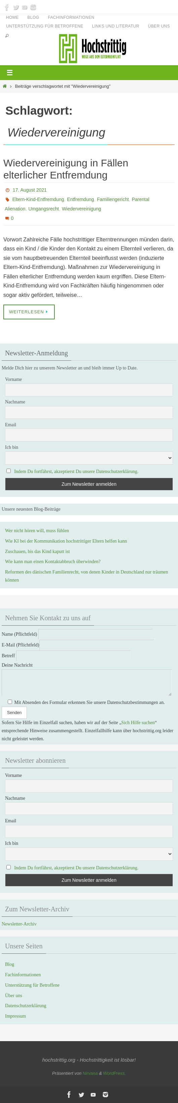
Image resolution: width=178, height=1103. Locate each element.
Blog (33, 17)
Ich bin (11, 447)
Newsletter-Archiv (19, 924)
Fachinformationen (71, 17)
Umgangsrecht (43, 208)
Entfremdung (80, 199)
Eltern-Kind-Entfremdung (38, 199)
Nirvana (90, 1073)
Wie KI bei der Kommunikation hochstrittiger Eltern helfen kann (66, 541)
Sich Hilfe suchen (138, 722)
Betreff (66, 655)
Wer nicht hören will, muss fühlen (37, 530)
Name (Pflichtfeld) (77, 634)
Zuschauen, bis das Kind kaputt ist (37, 551)
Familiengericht (113, 199)
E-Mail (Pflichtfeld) (78, 644)
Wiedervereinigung (81, 208)
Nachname (15, 401)
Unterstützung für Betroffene (44, 26)
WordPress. (114, 1073)
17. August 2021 (30, 190)
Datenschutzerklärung (25, 1005)
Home (12, 17)
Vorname (13, 379)
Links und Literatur (115, 26)
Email (10, 424)
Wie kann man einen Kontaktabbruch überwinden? (52, 561)
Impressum (15, 1016)
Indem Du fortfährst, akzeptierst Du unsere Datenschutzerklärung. (76, 471)
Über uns (159, 26)
